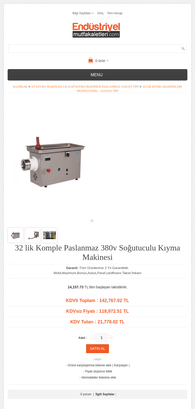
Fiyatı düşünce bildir (97, 371)
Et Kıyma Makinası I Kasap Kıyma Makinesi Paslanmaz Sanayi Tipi (84, 86)
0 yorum (85, 394)
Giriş (100, 13)
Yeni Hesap (115, 13)
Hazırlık (20, 86)
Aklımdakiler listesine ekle (97, 377)
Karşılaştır (121, 365)
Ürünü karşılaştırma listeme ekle (88, 365)
